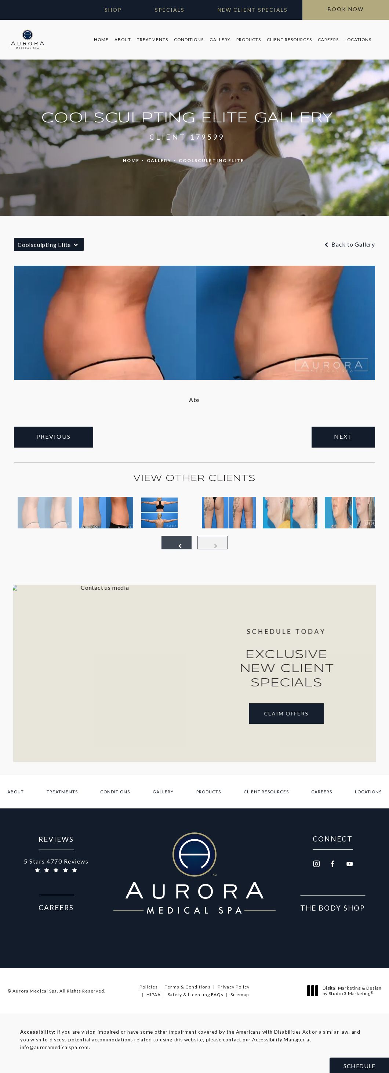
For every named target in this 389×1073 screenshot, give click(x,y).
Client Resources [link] (289, 39)
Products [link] (248, 39)
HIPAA (153, 994)
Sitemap (239, 994)
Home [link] (101, 39)
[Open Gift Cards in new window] (106, 10)
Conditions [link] (189, 39)
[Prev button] (176, 542)
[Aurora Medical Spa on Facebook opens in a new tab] (332, 864)
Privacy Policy (234, 987)
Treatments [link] (152, 39)
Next (343, 436)
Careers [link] (328, 39)
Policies (148, 987)
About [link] (122, 39)
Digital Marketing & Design (346, 991)
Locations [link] (358, 39)
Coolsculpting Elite (211, 160)
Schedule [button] (359, 1065)
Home (131, 160)
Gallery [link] (220, 39)
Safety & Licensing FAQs (195, 994)
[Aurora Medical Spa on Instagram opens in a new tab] (316, 864)
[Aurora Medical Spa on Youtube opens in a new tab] (349, 864)
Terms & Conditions (188, 987)
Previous (53, 436)
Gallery (159, 160)
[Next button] (212, 542)
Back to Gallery (349, 244)
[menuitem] (101, 40)
